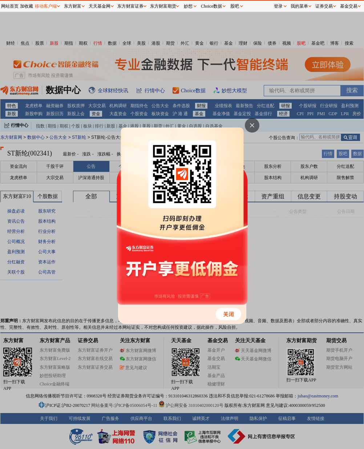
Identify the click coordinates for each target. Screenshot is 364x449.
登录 (278, 6)
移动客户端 (46, 6)
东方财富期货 (163, 6)
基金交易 (348, 6)
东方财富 (72, 6)
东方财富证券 (130, 6)
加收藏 (26, 6)
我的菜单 (299, 6)
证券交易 (324, 6)
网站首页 (10, 6)
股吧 (234, 6)
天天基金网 (99, 6)
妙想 (188, 6)
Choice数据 (211, 6)
